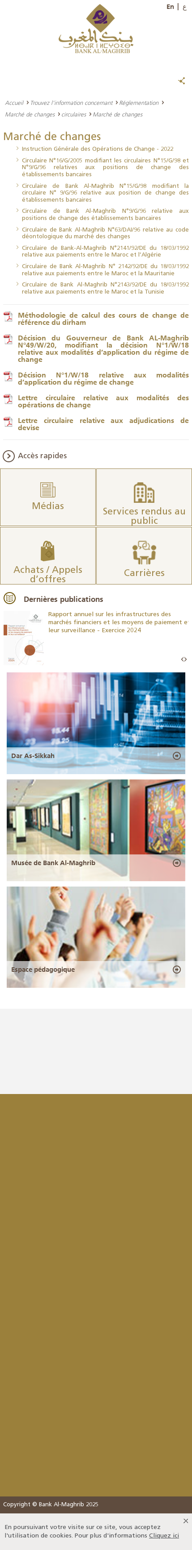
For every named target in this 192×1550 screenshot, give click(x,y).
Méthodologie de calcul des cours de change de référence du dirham (103, 318)
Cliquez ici (164, 1536)
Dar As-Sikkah (33, 756)
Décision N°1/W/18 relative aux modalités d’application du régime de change (103, 378)
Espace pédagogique (43, 970)
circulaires (73, 114)
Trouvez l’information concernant (71, 102)
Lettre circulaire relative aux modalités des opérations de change (103, 401)
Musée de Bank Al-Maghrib (53, 863)
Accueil (14, 102)
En (170, 7)
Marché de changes (30, 114)
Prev (182, 660)
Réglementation (138, 102)
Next (185, 660)
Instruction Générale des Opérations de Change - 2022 (97, 149)
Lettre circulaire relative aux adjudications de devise (103, 424)
